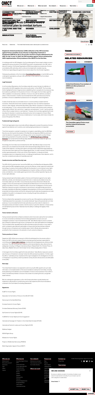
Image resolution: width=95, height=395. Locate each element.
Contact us (61, 359)
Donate (90, 5)
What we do (20, 359)
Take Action (62, 365)
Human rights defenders (73, 54)
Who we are (6, 359)
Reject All (86, 389)
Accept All (74, 389)
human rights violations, (18, 242)
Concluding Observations (33, 74)
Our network (34, 359)
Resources (47, 359)
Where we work (35, 369)
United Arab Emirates (70, 62)
